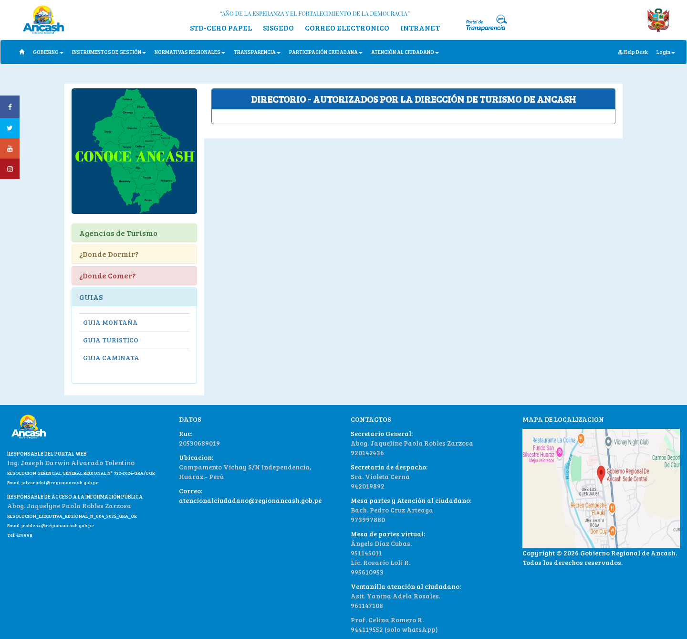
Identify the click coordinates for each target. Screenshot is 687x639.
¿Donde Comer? (107, 275)
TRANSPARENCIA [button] (257, 51)
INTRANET (420, 27)
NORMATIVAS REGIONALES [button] (190, 51)
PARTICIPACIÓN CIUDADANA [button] (326, 51)
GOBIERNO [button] (48, 51)
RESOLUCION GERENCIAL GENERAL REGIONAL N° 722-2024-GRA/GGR (81, 472)
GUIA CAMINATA (111, 357)
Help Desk (633, 51)
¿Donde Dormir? (109, 254)
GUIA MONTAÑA (110, 322)
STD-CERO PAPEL (221, 27)
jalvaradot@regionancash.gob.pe (60, 482)
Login (665, 51)
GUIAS (91, 297)
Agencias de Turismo (118, 233)
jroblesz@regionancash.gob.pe (57, 525)
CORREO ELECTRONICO (347, 27)
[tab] (413, 99)
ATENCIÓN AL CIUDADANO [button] (405, 51)
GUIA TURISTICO (110, 339)
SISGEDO (278, 27)
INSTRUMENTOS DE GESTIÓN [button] (109, 51)
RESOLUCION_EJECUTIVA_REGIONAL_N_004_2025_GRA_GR (72, 515)
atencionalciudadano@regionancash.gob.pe (250, 500)
